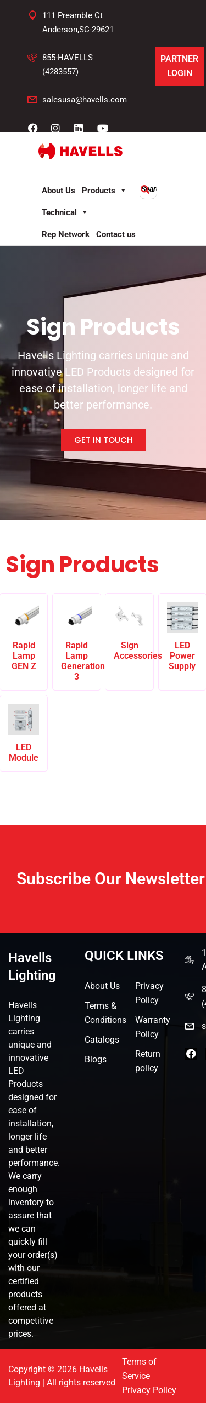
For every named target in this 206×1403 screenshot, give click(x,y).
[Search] (145, 189)
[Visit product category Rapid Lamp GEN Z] (24, 636)
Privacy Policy (149, 993)
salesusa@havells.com (84, 100)
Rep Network (66, 234)
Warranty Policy (152, 1027)
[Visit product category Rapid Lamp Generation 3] (76, 642)
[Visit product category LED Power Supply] (182, 636)
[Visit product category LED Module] (24, 733)
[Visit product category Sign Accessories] (129, 631)
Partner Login (179, 66)
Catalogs (102, 1039)
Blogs (96, 1059)
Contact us (116, 234)
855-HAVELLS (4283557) (67, 65)
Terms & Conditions (105, 1013)
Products (104, 191)
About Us (58, 191)
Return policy (147, 1061)
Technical (65, 212)
